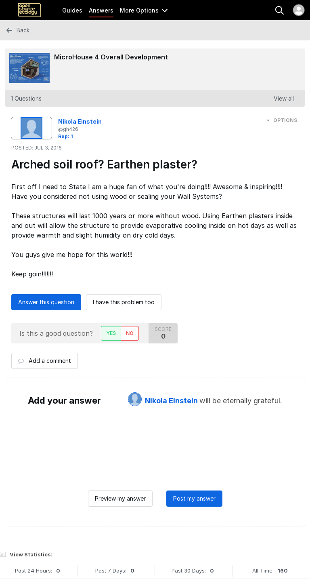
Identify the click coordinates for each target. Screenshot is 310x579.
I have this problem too (124, 302)
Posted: (36, 148)
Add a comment (44, 360)
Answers (101, 10)
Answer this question (46, 302)
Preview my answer (120, 498)
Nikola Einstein (172, 400)
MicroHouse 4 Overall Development (111, 57)
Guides (72, 10)
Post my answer (194, 498)
